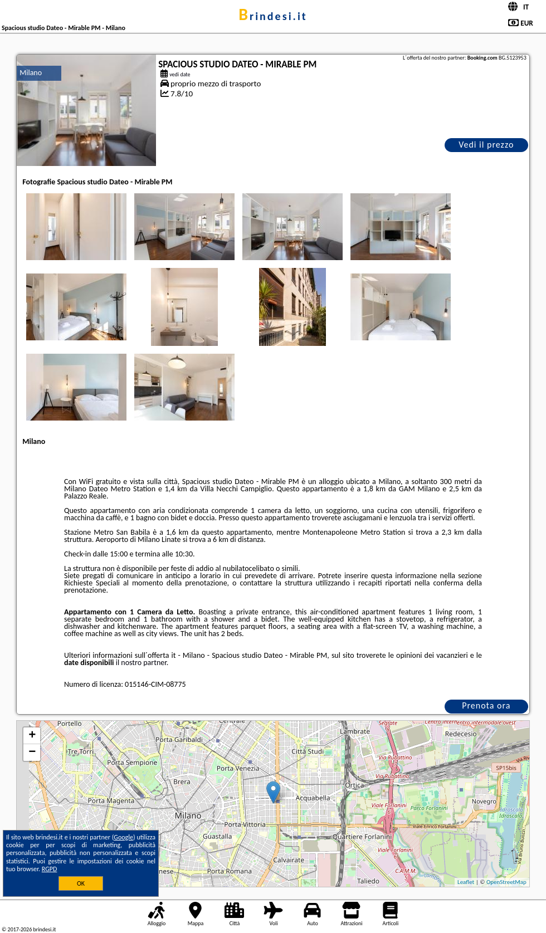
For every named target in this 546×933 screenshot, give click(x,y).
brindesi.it (272, 16)
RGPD (49, 869)
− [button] (32, 752)
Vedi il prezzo (486, 144)
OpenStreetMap (506, 882)
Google (123, 837)
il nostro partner (141, 662)
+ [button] (32, 735)
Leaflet (465, 882)
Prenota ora (486, 705)
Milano (31, 72)
